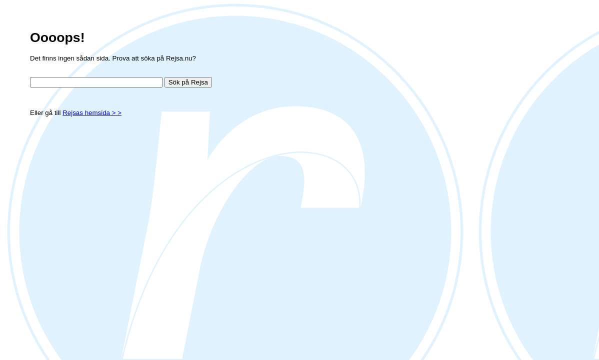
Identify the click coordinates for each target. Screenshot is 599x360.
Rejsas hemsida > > (92, 112)
